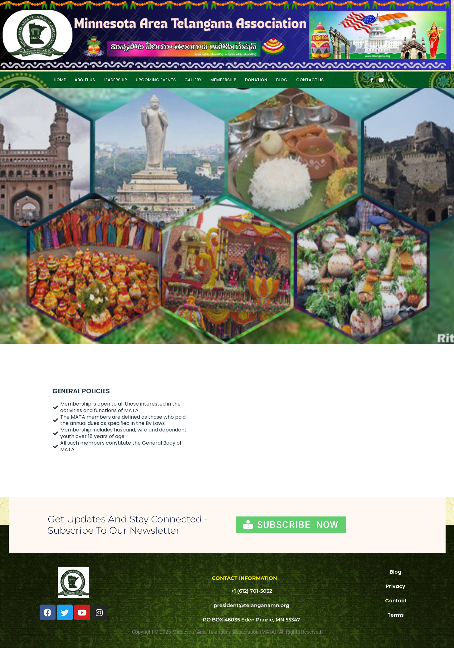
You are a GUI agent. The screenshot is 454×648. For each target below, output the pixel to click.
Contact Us (310, 80)
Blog (281, 80)
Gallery (193, 80)
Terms (396, 615)
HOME (60, 80)
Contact (396, 600)
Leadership (115, 80)
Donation (256, 80)
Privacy (395, 586)
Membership (223, 80)
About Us (85, 80)
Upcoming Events (156, 80)
